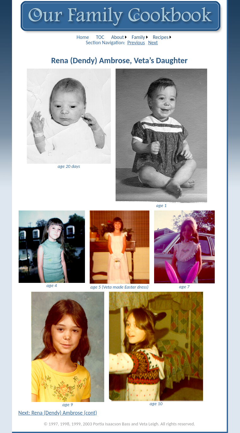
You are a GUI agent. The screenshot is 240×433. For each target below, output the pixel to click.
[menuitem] (83, 37)
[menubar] (123, 37)
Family (138, 37)
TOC (100, 37)
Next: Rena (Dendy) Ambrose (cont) (57, 412)
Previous (136, 43)
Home (83, 37)
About (117, 37)
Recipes (160, 37)
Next (153, 43)
